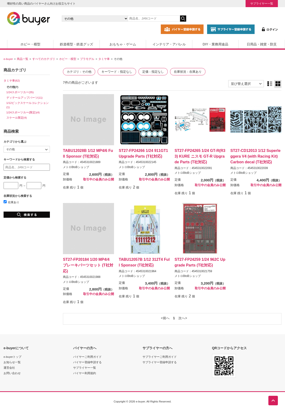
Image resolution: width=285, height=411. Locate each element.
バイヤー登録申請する (87, 362)
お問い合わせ (12, 373)
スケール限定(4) (16, 117)
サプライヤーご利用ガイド (159, 356)
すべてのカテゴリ (43, 58)
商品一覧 (22, 58)
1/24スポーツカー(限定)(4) (23, 112)
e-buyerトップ (12, 356)
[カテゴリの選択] (95, 18)
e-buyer (8, 58)
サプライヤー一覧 (261, 3)
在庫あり (11, 202)
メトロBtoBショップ (76, 167)
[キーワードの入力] (154, 18)
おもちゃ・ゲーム (122, 44)
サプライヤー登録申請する (159, 362)
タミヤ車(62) (12, 80)
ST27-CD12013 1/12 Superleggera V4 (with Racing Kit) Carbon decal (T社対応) (255, 156)
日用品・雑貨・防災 (262, 44)
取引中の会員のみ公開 (98, 179)
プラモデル (87, 58)
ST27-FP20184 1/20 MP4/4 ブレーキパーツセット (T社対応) (88, 265)
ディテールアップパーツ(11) (24, 97)
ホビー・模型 (30, 44)
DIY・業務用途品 (215, 44)
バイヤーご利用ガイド (87, 356)
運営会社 (9, 367)
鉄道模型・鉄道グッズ (76, 44)
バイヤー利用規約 (84, 373)
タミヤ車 (104, 58)
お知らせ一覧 (12, 362)
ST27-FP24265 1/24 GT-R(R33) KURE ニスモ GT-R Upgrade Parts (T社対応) (200, 156)
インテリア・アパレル (169, 44)
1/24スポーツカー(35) (20, 92)
